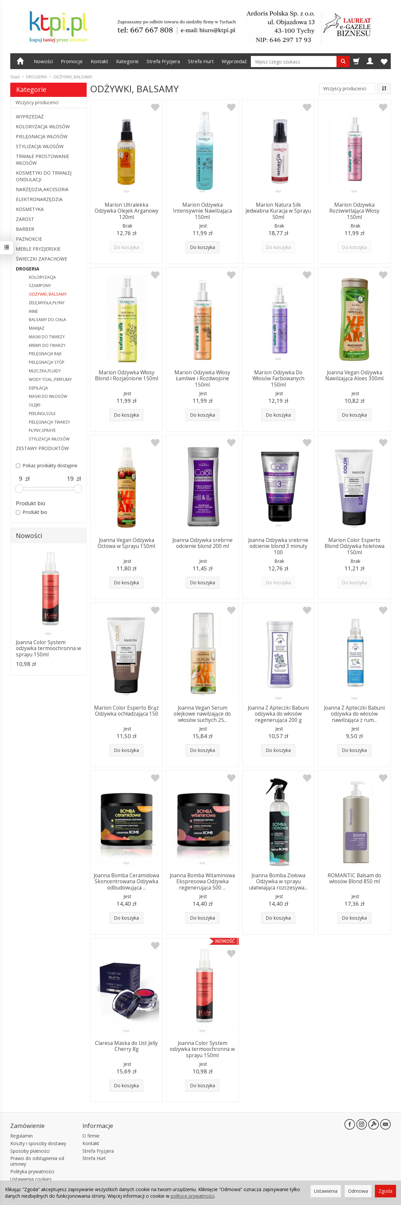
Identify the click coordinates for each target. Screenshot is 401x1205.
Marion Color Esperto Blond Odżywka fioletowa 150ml (354, 546)
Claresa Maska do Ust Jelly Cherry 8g (126, 1046)
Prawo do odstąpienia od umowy (37, 1161)
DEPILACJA (38, 388)
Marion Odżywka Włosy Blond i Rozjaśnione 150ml (126, 375)
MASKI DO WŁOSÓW (48, 396)
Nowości (43, 61)
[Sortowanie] (384, 88)
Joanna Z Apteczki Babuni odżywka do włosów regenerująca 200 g (278, 714)
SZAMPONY (40, 285)
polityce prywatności (192, 1196)
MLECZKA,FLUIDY (45, 371)
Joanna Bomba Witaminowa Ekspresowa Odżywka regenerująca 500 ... (202, 881)
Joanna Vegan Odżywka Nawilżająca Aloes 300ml (354, 375)
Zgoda (385, 1191)
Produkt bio (31, 512)
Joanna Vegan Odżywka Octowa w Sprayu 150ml (126, 543)
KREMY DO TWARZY (47, 345)
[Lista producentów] (347, 88)
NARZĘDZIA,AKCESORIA (42, 189)
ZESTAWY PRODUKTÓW (42, 448)
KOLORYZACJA (42, 277)
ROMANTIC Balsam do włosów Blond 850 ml (354, 878)
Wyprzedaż (234, 61)
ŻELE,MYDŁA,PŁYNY (47, 303)
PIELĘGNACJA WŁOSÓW (41, 136)
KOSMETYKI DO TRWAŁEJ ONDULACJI (43, 176)
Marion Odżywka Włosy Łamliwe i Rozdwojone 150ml (202, 378)
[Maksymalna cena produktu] (70, 478)
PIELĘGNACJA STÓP (47, 362)
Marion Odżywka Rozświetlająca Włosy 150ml (354, 211)
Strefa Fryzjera (163, 61)
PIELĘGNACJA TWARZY (49, 422)
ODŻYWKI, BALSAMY (48, 294)
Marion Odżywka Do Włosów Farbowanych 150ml (278, 378)
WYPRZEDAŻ (30, 116)
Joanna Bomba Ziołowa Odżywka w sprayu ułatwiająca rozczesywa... (278, 881)
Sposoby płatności (30, 1151)
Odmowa (358, 1191)
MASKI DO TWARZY (47, 337)
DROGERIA (27, 269)
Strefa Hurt (201, 61)
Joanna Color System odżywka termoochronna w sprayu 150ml (202, 1049)
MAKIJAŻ (36, 328)
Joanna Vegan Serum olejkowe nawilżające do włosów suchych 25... (202, 714)
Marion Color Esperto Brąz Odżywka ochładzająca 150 (126, 710)
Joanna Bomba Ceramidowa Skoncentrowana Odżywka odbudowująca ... (126, 881)
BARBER (25, 229)
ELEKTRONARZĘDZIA (39, 199)
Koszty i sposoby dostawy (38, 1143)
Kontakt (99, 61)
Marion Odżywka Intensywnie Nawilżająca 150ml (202, 211)
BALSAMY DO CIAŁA (47, 319)
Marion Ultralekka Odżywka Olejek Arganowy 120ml (126, 211)
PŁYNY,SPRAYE (42, 430)
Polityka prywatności (32, 1171)
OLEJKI (34, 405)
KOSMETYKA (30, 209)
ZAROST (25, 219)
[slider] (19, 488)
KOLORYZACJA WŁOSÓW (43, 126)
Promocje (72, 61)
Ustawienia (325, 1191)
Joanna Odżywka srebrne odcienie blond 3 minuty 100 (278, 546)
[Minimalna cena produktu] (20, 478)
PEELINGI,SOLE (42, 413)
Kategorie (127, 61)
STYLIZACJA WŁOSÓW (40, 146)
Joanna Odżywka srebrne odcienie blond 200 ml (202, 543)
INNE (33, 311)
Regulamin (21, 1136)
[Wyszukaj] (343, 61)
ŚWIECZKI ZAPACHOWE (41, 259)
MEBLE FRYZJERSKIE (38, 249)
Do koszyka (202, 247)
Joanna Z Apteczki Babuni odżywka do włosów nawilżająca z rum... (354, 714)
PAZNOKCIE (29, 239)
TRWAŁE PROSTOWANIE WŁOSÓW (42, 159)
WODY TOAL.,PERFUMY (50, 379)
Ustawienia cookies (31, 1179)
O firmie (91, 1136)
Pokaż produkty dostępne (46, 465)
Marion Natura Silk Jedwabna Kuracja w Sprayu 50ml (278, 211)
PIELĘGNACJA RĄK (45, 353)
